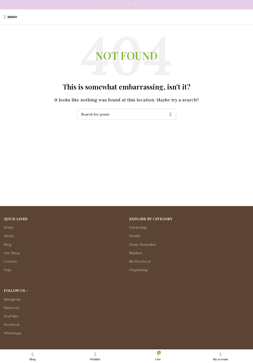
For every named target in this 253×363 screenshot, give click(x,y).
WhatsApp (12, 333)
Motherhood (140, 261)
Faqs (7, 270)
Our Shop (12, 253)
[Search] (126, 114)
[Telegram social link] (142, 4)
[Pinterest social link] (124, 4)
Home (9, 227)
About (9, 236)
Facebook (12, 324)
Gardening (137, 227)
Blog (7, 244)
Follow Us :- (16, 290)
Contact (10, 261)
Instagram (12, 299)
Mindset (136, 253)
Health (134, 236)
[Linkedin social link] (130, 4)
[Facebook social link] (112, 4)
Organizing (138, 270)
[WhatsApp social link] (136, 4)
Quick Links (16, 219)
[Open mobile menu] (10, 17)
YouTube (11, 316)
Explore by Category (150, 219)
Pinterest (11, 307)
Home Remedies (142, 244)
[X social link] (118, 4)
